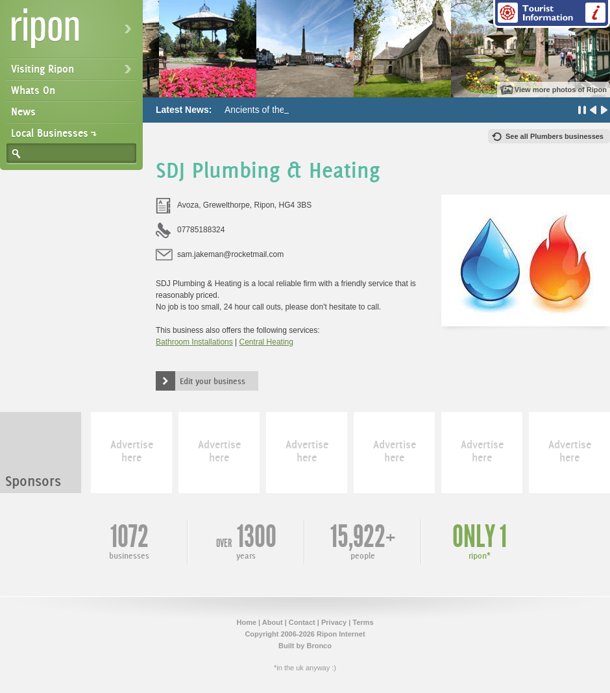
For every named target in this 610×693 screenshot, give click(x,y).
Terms (362, 622)
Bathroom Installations (194, 341)
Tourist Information (551, 14)
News (23, 111)
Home (246, 622)
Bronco (319, 646)
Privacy (334, 622)
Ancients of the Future (269, 109)
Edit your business (212, 381)
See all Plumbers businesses (555, 136)
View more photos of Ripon (561, 89)
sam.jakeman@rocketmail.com (230, 254)
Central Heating (266, 341)
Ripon (74, 32)
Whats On (33, 90)
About (272, 622)
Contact (302, 622)
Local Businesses (49, 133)
